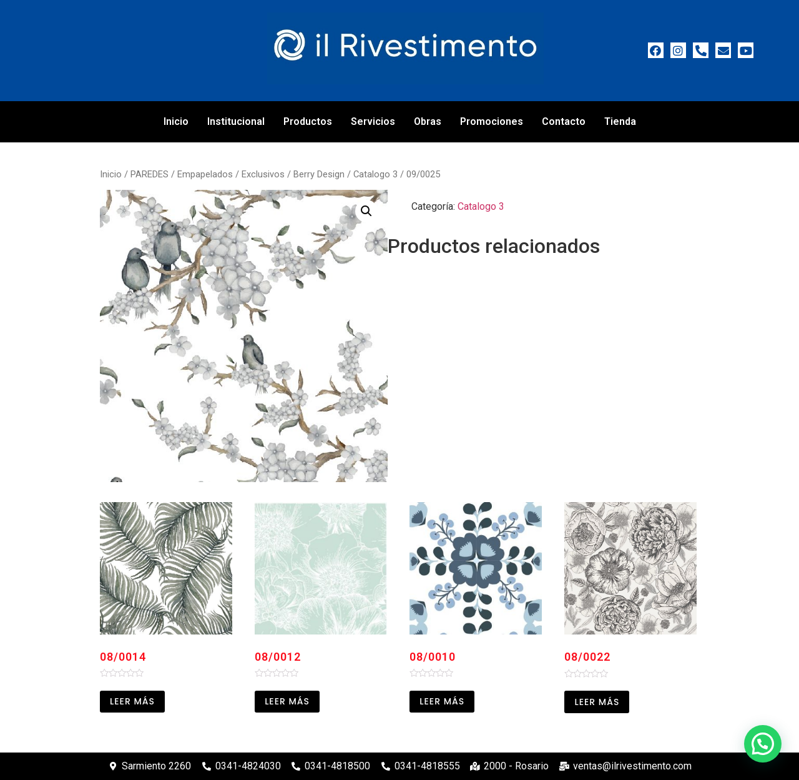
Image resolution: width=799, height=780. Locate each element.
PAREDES (149, 174)
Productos (307, 121)
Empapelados (205, 174)
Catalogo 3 (375, 174)
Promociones (491, 121)
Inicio (176, 121)
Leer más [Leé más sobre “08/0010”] (441, 701)
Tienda (620, 121)
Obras (427, 121)
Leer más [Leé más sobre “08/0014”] (132, 701)
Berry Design (319, 174)
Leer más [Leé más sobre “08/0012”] (287, 701)
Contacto (564, 121)
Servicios (373, 121)
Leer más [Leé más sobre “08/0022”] (596, 702)
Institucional (236, 121)
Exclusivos (263, 174)
